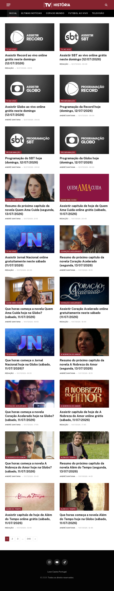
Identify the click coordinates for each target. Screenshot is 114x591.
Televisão (11, 354)
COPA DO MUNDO (55, 13)
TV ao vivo (11, 49)
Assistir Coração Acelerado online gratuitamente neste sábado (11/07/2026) (84, 313)
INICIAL (13, 13)
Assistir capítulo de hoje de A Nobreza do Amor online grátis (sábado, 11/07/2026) (81, 416)
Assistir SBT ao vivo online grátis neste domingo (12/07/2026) (83, 57)
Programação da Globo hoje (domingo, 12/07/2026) (79, 160)
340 (29, 539)
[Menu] (8, 4)
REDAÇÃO (9, 68)
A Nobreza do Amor (70, 354)
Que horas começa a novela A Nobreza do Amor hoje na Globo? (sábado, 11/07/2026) (28, 467)
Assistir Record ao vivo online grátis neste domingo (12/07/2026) (26, 59)
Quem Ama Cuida (14, 200)
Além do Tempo (68, 457)
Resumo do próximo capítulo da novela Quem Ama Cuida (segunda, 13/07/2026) (29, 210)
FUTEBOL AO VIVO (78, 13)
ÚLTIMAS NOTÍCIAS (31, 13)
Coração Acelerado (71, 251)
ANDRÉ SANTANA (13, 120)
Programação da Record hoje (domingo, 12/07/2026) (80, 109)
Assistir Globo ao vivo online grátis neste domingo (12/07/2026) (25, 111)
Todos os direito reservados (60, 577)
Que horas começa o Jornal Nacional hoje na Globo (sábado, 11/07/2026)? (28, 364)
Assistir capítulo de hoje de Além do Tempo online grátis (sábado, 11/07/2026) (28, 519)
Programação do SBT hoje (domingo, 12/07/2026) (23, 160)
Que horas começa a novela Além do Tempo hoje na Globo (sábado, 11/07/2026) (83, 519)
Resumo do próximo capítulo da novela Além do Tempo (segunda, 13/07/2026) (83, 467)
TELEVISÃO (98, 13)
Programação (68, 101)
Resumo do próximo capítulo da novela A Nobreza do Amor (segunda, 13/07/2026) (82, 364)
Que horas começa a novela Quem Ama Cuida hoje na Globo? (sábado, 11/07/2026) (29, 313)
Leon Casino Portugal (57, 572)
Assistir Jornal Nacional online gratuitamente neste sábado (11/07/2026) (26, 261)
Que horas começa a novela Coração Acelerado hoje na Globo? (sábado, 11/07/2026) (29, 416)
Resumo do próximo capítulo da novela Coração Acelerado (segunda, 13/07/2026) (82, 261)
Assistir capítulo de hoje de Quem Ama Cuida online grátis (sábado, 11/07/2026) (84, 210)
